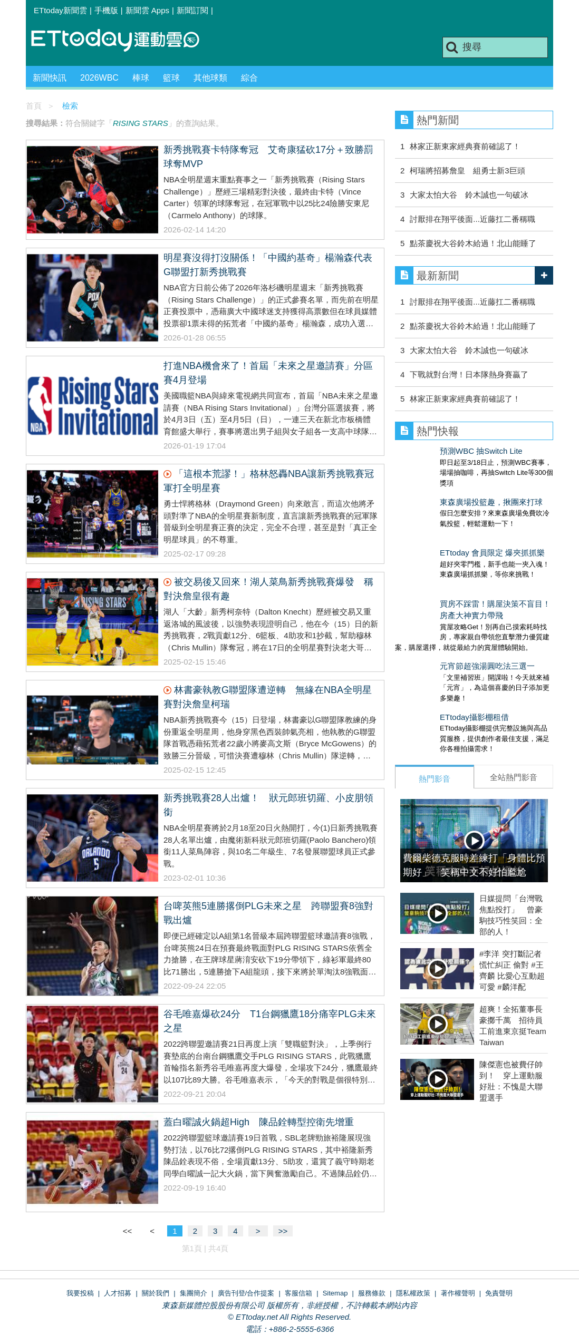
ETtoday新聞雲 (60, 10)
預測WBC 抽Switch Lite (436, 450)
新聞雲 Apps (147, 10)
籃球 (171, 77)
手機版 (106, 10)
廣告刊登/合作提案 (246, 1293)
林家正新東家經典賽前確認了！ (465, 146)
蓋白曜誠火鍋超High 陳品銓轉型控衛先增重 (258, 1122)
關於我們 (155, 1293)
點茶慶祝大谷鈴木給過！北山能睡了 (473, 243)
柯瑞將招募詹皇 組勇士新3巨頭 (467, 170)
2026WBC (99, 77)
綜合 (249, 77)
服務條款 (371, 1293)
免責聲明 (499, 1293)
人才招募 (117, 1293)
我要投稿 (80, 1293)
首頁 (34, 105)
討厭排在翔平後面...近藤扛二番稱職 (472, 219)
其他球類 (210, 77)
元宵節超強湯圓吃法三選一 (442, 634)
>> (283, 1230)
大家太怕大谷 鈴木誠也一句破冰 (469, 194)
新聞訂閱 (192, 10)
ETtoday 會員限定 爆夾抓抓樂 (447, 531)
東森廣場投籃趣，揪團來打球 (446, 491)
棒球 (140, 77)
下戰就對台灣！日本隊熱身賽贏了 (469, 374)
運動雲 (123, 41)
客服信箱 (298, 1293)
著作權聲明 (458, 1293)
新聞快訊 (49, 77)
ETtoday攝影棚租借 (429, 674)
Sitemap (335, 1293)
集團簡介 (193, 1293)
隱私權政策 (413, 1293)
